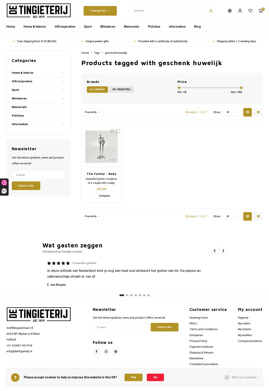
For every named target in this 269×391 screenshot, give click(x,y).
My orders (244, 326)
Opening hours (198, 320)
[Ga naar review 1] (121, 297)
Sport (88, 29)
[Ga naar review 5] (140, 297)
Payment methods (201, 349)
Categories (100, 12)
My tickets (244, 331)
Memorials (131, 29)
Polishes (154, 29)
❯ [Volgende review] (223, 252)
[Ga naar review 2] (127, 297)
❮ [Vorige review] (214, 252)
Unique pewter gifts (95, 43)
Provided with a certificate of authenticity (161, 43)
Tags (97, 55)
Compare (104, 198)
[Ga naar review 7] (148, 297)
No (155, 377)
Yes (133, 377)
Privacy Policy (198, 343)
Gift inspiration (65, 29)
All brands (97, 91)
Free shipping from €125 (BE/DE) (34, 43)
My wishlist (245, 337)
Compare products (250, 343)
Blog (197, 29)
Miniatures (107, 29)
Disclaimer (196, 337)
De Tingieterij (122, 91)
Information (177, 29)
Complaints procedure (203, 366)
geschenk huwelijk (116, 55)
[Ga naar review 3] (131, 297)
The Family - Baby (101, 176)
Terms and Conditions (203, 331)
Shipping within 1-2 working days (234, 43)
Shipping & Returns (201, 355)
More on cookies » (245, 377)
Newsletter (196, 360)
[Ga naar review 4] (135, 297)
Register (243, 320)
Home (10, 29)
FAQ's (193, 326)
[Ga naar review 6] (144, 297)
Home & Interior (35, 29)
